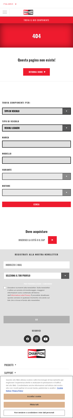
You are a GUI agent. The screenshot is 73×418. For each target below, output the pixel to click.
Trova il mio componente (36, 20)
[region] (36, 397)
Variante (7, 170)
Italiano (8, 4)
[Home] (28, 12)
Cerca (36, 204)
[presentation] (27, 308)
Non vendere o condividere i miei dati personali (34, 413)
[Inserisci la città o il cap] (32, 240)
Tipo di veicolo (10, 121)
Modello (6, 154)
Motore (6, 186)
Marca (5, 137)
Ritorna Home (36, 71)
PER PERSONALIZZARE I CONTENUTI (38, 284)
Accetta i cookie (34, 396)
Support (10, 373)
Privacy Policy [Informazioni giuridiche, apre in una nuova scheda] (17, 391)
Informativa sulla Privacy (20, 295)
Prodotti (10, 365)
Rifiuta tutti (34, 405)
